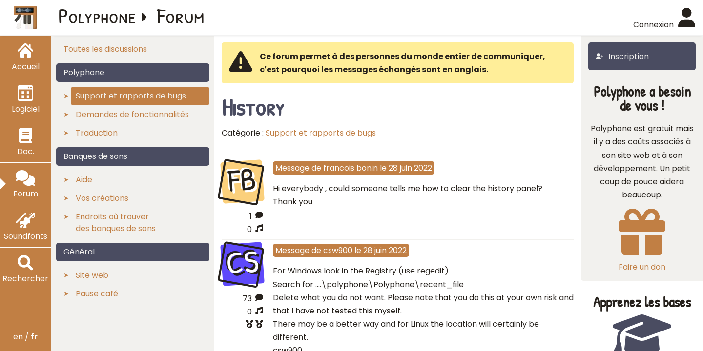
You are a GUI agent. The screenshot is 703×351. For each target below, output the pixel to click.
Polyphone (97, 15)
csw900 (337, 250)
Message (292, 168)
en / (25, 336)
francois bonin (350, 168)
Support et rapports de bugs (321, 132)
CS (242, 263)
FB (242, 180)
